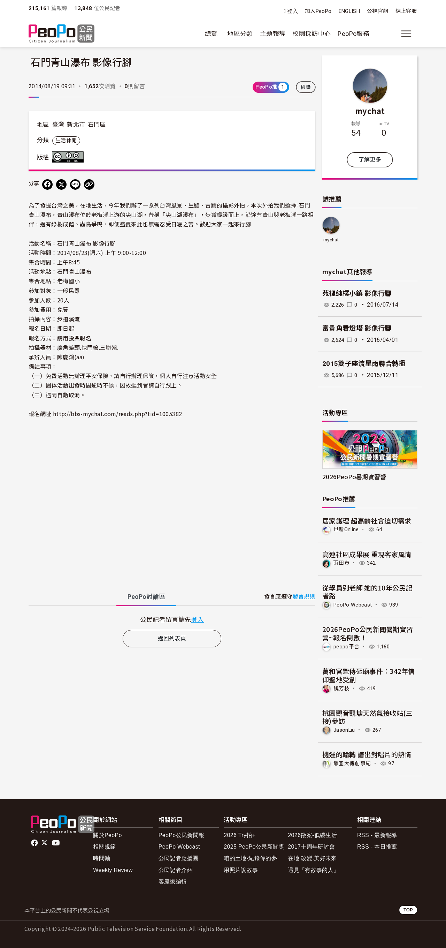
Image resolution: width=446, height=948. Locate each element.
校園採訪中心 (311, 33)
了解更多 (370, 159)
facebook (35, 841)
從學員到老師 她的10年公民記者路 (367, 591)
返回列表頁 (172, 638)
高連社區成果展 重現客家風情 (367, 553)
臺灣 (58, 124)
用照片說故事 (241, 869)
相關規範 (104, 846)
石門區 (97, 124)
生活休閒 (66, 140)
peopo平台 (347, 646)
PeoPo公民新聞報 (182, 834)
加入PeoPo (318, 11)
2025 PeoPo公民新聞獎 (254, 846)
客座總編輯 (173, 880)
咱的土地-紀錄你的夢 (250, 857)
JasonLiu (345, 729)
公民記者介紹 (176, 869)
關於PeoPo (107, 834)
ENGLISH (349, 11)
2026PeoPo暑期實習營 (354, 476)
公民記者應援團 (179, 857)
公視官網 (377, 11)
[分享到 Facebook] (47, 184)
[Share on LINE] (75, 184)
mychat (370, 110)
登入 (292, 11)
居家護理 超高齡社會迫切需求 (367, 520)
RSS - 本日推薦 (377, 846)
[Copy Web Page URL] (89, 184)
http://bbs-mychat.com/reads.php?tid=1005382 (117, 413)
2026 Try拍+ (239, 834)
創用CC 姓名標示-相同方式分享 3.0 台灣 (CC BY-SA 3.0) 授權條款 (69, 157)
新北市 (76, 124)
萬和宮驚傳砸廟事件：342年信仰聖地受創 (368, 674)
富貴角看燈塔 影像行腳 (357, 328)
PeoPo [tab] (146, 596)
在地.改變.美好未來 (312, 857)
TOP (408, 908)
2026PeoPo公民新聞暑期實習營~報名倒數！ (367, 633)
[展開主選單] (406, 34)
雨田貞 (342, 562)
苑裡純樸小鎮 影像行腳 (357, 293)
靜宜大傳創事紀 (353, 762)
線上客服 (406, 11)
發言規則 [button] (304, 596)
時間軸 (101, 857)
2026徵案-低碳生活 (312, 834)
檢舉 (306, 87)
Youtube (56, 841)
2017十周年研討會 (311, 846)
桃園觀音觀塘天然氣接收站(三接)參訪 (367, 716)
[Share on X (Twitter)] (61, 184)
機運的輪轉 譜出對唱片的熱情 (367, 753)
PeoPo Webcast (354, 604)
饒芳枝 (342, 687)
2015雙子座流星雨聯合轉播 (364, 364)
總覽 (211, 33)
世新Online (347, 529)
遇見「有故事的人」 (313, 869)
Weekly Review (113, 869)
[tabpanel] (172, 619)
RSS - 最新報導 (377, 834)
